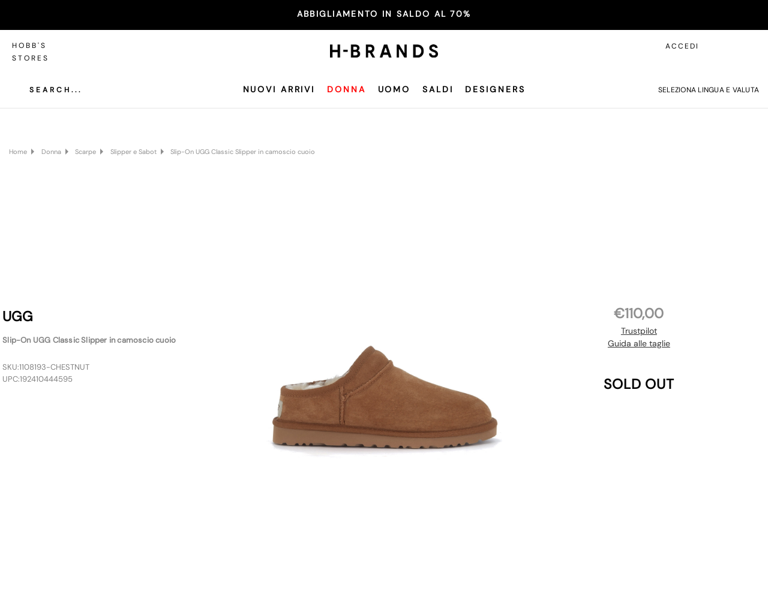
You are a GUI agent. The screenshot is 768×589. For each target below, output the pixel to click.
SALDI (437, 89)
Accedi (682, 46)
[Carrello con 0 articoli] (747, 46)
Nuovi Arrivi (279, 89)
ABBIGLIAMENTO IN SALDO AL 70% (384, 13)
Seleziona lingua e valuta (708, 90)
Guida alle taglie (639, 343)
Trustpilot (639, 330)
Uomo (394, 89)
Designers (495, 89)
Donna (346, 89)
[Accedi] (720, 46)
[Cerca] (47, 89)
